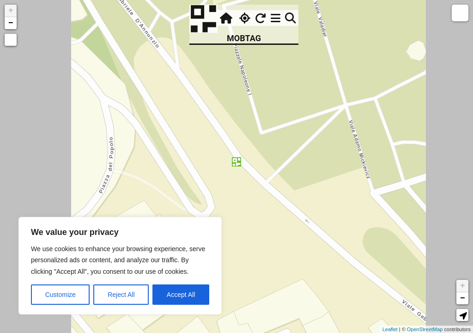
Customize (60, 294)
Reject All (121, 294)
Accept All (181, 294)
